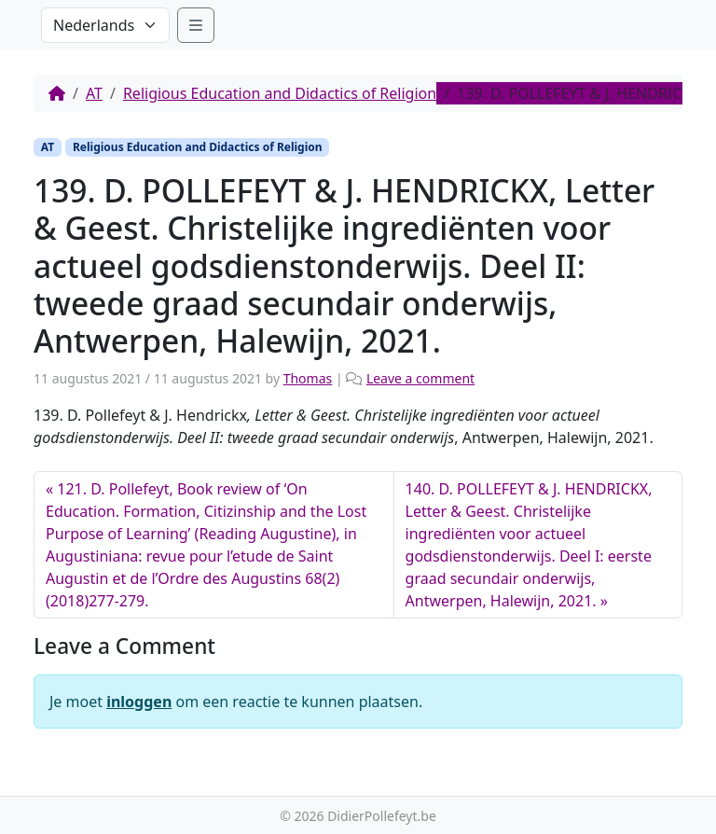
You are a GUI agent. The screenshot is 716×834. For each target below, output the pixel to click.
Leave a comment (420, 378)
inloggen (139, 701)
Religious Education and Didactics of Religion (279, 93)
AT (94, 93)
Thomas (308, 378)
